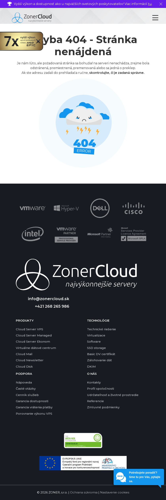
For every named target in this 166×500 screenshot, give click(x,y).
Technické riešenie (101, 329)
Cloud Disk (24, 366)
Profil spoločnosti (100, 388)
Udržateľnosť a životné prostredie (112, 395)
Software (94, 341)
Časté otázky (26, 388)
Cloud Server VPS (29, 329)
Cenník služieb (27, 395)
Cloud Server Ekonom (33, 341)
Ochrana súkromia (84, 492)
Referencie (95, 401)
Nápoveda (24, 382)
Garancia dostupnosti (32, 401)
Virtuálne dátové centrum (36, 348)
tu (150, 4)
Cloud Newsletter (30, 360)
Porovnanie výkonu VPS (34, 413)
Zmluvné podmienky (103, 407)
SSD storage (96, 348)
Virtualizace (96, 335)
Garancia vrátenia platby (34, 407)
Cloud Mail (24, 354)
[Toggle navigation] (159, 17)
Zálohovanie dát (99, 360)
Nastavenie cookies (114, 492)
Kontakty (94, 382)
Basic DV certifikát (101, 354)
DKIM (91, 366)
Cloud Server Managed (34, 335)
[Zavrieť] (161, 4)
